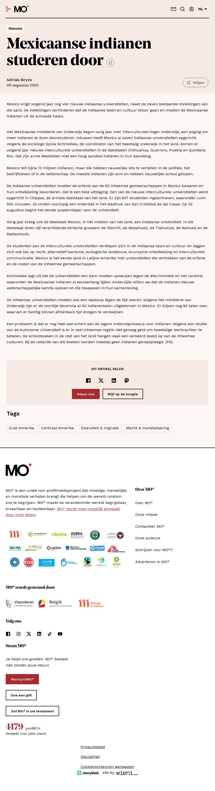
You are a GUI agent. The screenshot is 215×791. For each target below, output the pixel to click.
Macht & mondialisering (147, 428)
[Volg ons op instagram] (18, 634)
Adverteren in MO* (152, 561)
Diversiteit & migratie (100, 428)
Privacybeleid (93, 747)
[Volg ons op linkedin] (39, 634)
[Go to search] (182, 9)
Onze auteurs (147, 538)
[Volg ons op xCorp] (29, 634)
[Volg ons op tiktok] (49, 634)
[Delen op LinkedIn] (114, 380)
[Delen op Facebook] (88, 380)
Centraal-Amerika (57, 428)
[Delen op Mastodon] (126, 380)
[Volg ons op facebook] (8, 634)
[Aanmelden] (191, 9)
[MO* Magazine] (21, 9)
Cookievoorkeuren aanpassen (107, 766)
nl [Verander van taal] (202, 9)
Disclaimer (90, 756)
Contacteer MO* (150, 526)
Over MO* (144, 503)
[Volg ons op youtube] (60, 634)
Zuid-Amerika (21, 428)
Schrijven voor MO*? (154, 550)
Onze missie (146, 514)
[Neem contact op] (173, 9)
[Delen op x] (101, 380)
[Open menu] (8, 9)
